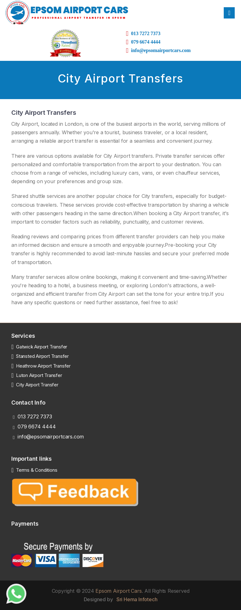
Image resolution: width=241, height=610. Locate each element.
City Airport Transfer (37, 385)
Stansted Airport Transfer (42, 356)
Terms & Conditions (36, 470)
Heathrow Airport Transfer (43, 366)
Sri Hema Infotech (137, 599)
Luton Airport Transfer (39, 375)
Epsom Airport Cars (118, 591)
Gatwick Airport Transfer (41, 347)
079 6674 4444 (37, 426)
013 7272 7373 (145, 33)
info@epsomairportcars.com (51, 436)
